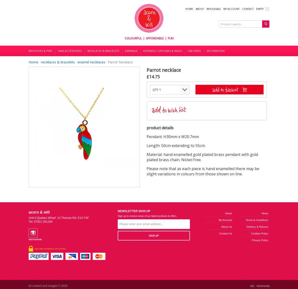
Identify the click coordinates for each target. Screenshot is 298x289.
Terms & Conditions (257, 220)
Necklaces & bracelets (103, 51)
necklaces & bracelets (58, 62)
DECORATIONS (216, 51)
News (265, 213)
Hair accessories (70, 51)
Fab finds (194, 51)
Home (189, 9)
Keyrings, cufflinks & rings (162, 51)
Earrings (131, 51)
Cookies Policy (259, 233)
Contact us (225, 233)
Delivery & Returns (257, 226)
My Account (231, 9)
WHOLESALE (214, 9)
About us (226, 226)
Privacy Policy (260, 240)
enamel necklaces (91, 62)
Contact (247, 9)
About (200, 9)
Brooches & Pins (40, 51)
